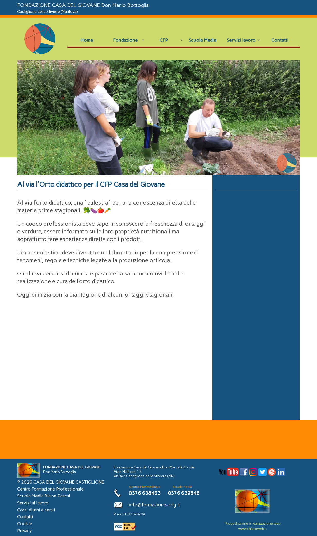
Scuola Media (202, 40)
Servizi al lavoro (33, 502)
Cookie (24, 523)
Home (86, 40)
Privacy (24, 530)
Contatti (279, 40)
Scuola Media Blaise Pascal (43, 495)
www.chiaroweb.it (252, 528)
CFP (164, 40)
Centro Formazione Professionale (50, 489)
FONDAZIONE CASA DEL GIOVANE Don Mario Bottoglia (83, 8)
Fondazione (125, 40)
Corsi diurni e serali (36, 509)
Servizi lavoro (241, 40)
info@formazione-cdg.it (154, 505)
